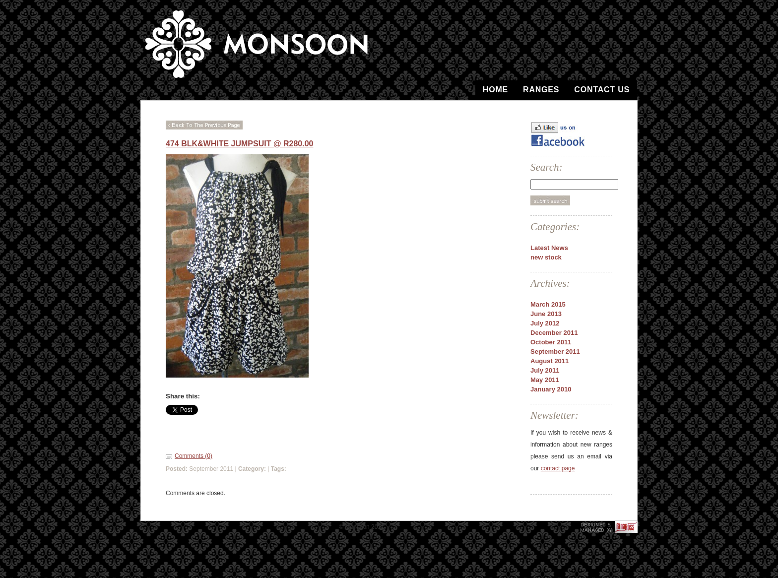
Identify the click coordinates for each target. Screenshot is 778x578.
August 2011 (549, 361)
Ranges (541, 89)
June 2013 (546, 314)
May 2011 (544, 380)
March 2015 (548, 304)
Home (495, 89)
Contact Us (602, 89)
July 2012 (545, 323)
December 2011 (554, 332)
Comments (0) (193, 455)
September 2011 (555, 351)
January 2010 (550, 389)
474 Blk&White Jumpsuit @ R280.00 (239, 143)
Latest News (549, 248)
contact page (558, 468)
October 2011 (550, 342)
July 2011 (545, 370)
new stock (546, 257)
